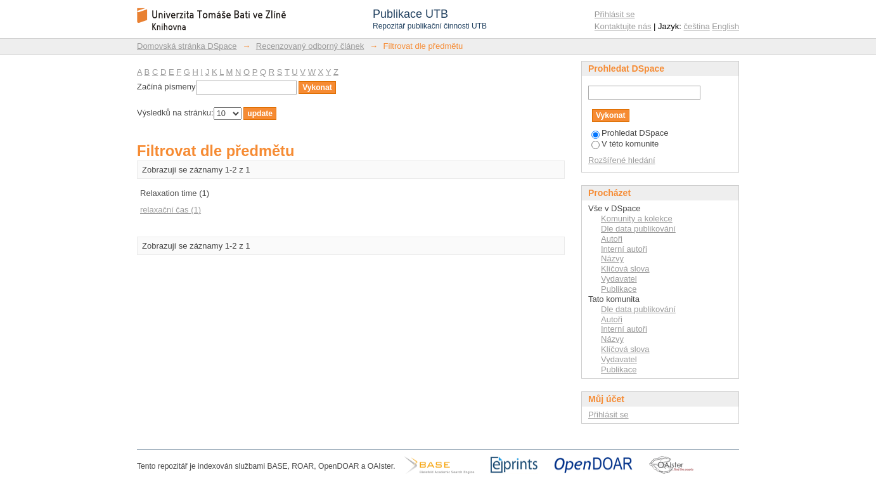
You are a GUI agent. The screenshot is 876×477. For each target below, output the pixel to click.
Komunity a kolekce (637, 218)
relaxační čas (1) (170, 209)
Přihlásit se (615, 14)
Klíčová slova (625, 268)
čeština (697, 26)
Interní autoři (624, 249)
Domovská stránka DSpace (187, 46)
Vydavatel (619, 279)
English (725, 26)
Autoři (611, 239)
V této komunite (625, 143)
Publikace (618, 289)
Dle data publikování (638, 228)
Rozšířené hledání (621, 160)
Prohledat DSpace (630, 133)
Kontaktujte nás (623, 26)
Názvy (612, 258)
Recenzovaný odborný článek (310, 46)
